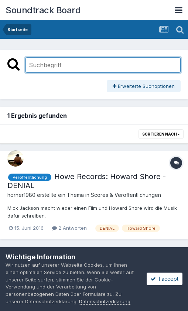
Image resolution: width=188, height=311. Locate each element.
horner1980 (21, 195)
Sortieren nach (161, 134)
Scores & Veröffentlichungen (126, 195)
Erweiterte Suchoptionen (144, 86)
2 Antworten (69, 228)
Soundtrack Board (43, 10)
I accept (164, 279)
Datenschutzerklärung (104, 301)
